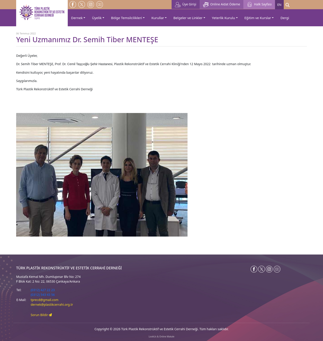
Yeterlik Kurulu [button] (223, 18)
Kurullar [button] (157, 18)
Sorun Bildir (41, 315)
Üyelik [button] (97, 18)
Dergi (284, 18)
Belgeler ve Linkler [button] (188, 18)
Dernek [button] (77, 18)
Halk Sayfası (259, 4)
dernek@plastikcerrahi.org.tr (52, 304)
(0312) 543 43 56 (43, 294)
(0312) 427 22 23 (43, 290)
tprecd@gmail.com (45, 300)
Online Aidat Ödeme (221, 4)
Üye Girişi (185, 4)
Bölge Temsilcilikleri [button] (126, 18)
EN (279, 4)
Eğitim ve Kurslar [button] (257, 18)
